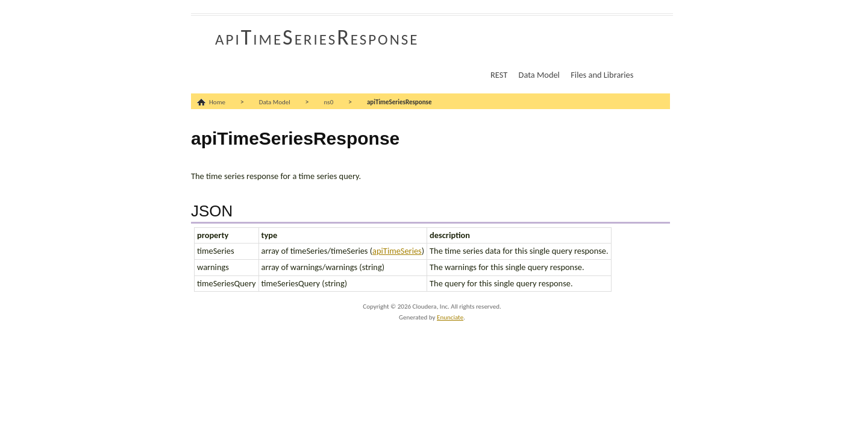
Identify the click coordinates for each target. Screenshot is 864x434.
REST (498, 74)
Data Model (539, 74)
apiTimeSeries (397, 250)
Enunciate (450, 317)
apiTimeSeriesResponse (317, 37)
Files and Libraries (602, 74)
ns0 (329, 102)
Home (217, 102)
